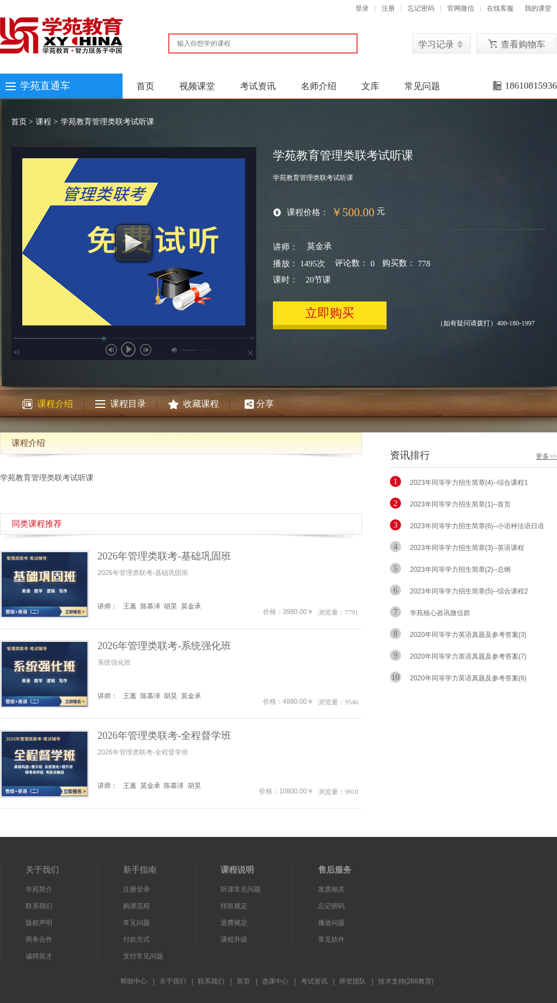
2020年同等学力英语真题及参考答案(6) (468, 678)
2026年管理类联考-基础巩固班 (164, 556)
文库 (370, 86)
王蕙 (129, 606)
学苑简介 (39, 889)
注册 (388, 8)
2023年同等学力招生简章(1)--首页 (460, 504)
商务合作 (39, 939)
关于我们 (172, 981)
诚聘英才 (39, 956)
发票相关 (331, 889)
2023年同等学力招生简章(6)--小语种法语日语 (477, 526)
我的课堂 (538, 8)
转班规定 (234, 906)
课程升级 (234, 939)
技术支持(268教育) (406, 981)
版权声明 (39, 923)
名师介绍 (318, 86)
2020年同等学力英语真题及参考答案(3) (468, 635)
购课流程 (136, 906)
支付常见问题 (143, 956)
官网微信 (460, 8)
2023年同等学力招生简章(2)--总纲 (460, 569)
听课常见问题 (241, 889)
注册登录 (136, 889)
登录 (362, 8)
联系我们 (39, 906)
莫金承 (319, 246)
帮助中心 (133, 981)
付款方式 (136, 939)
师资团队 (352, 981)
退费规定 (234, 923)
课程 (43, 122)
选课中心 (275, 981)
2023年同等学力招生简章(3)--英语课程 (467, 548)
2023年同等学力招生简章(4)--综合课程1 (469, 482)
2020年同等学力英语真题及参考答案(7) (468, 656)
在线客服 (500, 8)
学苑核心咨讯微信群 (440, 613)
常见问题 (422, 86)
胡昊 (170, 606)
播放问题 (331, 923)
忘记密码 (421, 8)
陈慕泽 (150, 606)
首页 (145, 86)
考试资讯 (258, 86)
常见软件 (331, 939)
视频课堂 (197, 86)
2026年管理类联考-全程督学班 (164, 735)
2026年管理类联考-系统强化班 (164, 645)
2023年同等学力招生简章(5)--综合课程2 (469, 591)
